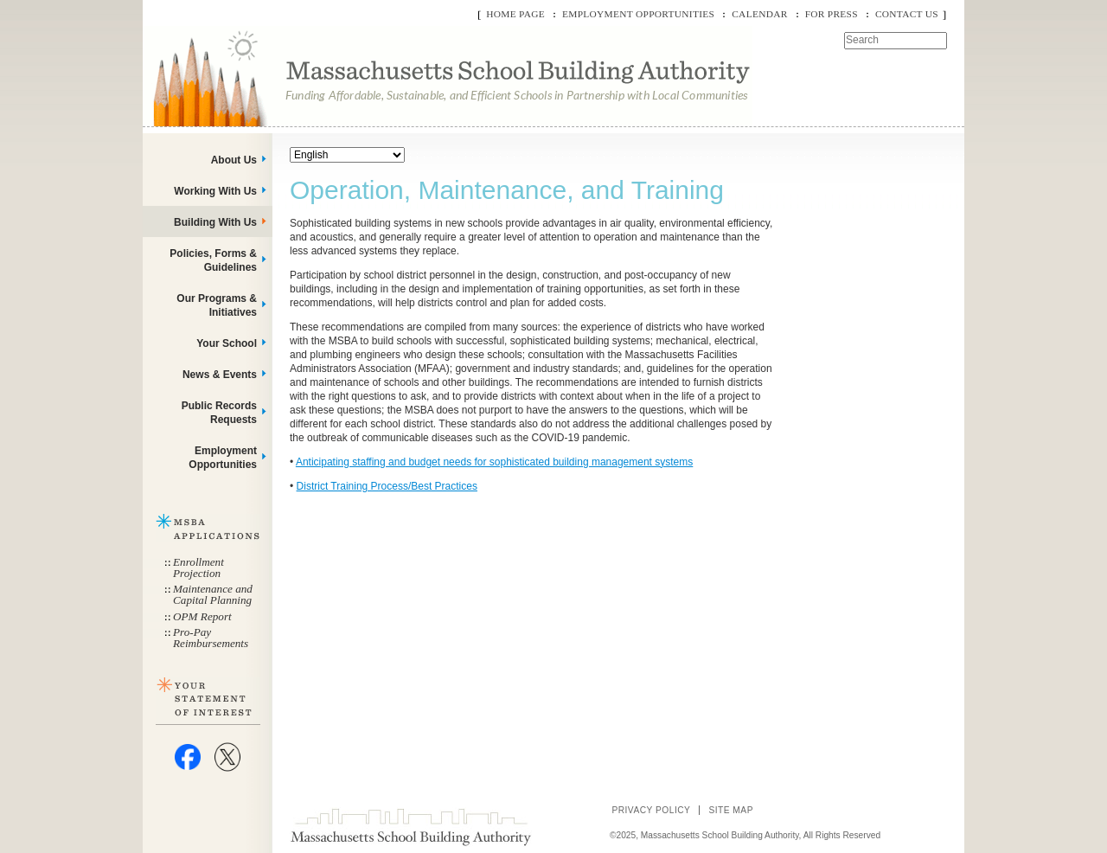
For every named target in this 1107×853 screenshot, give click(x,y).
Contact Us (906, 14)
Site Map (730, 810)
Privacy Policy (650, 810)
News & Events (219, 375)
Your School (226, 343)
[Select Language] (347, 155)
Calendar (759, 14)
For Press (831, 14)
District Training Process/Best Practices (387, 486)
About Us (234, 160)
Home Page (515, 14)
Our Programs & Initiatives (216, 305)
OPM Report (202, 616)
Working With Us (215, 191)
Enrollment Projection (198, 567)
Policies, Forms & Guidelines (213, 260)
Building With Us (215, 222)
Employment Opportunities (638, 14)
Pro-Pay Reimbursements (210, 637)
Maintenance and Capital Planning (213, 594)
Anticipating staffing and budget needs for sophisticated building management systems (494, 462)
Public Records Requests (219, 413)
